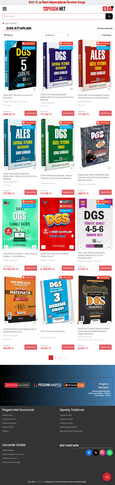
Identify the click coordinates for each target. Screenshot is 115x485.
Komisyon (7, 105)
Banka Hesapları (10, 424)
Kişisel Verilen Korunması (14, 455)
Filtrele (8, 35)
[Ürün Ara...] (109, 16)
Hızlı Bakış (33, 89)
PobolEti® (40, 481)
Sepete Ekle (31, 113)
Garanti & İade (67, 424)
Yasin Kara (7, 339)
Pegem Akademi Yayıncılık (15, 102)
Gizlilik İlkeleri (8, 450)
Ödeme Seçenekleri (70, 429)
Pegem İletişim (104, 385)
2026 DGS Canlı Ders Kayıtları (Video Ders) (55, 255)
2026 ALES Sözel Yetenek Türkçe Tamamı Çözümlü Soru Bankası (93, 96)
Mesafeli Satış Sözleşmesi (72, 434)
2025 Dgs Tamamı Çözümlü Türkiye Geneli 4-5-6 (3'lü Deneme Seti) (91, 255)
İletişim (5, 434)
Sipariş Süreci (66, 415)
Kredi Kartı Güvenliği (12, 465)
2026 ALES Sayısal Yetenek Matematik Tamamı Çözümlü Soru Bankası (20, 176)
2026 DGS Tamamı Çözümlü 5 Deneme (17, 96)
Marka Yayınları (10, 336)
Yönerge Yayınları (49, 337)
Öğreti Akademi (48, 103)
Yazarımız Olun (9, 420)
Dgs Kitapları (11, 23)
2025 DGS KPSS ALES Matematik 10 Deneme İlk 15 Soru (19, 330)
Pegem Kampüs (10, 260)
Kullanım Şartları (10, 460)
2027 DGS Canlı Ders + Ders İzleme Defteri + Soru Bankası (20, 255)
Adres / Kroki (8, 429)
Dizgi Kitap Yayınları (87, 184)
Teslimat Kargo (67, 420)
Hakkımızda (8, 415)
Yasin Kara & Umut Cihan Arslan (91, 340)
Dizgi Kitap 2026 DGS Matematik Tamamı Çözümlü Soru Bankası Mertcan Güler (93, 177)
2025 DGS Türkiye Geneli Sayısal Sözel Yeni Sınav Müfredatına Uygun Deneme (93, 331)
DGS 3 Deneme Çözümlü (53, 331)
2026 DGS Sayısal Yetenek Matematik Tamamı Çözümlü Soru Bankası (57, 97)
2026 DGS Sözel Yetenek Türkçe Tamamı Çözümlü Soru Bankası (56, 177)
